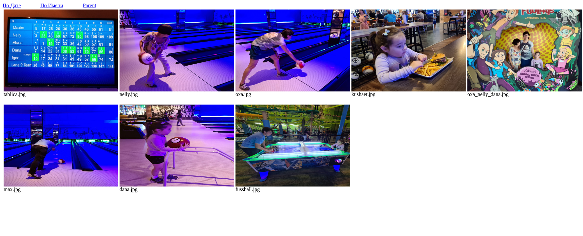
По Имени (51, 5)
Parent (89, 5)
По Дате (12, 5)
